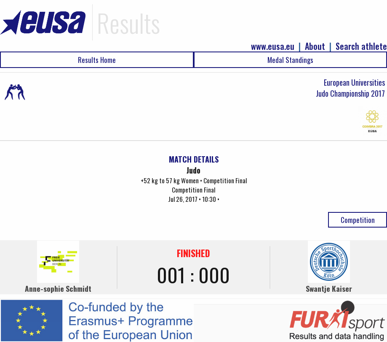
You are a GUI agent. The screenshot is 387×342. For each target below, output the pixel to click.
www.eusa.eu (272, 46)
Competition (358, 219)
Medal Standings (290, 59)
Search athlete (361, 46)
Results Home (97, 59)
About (315, 46)
